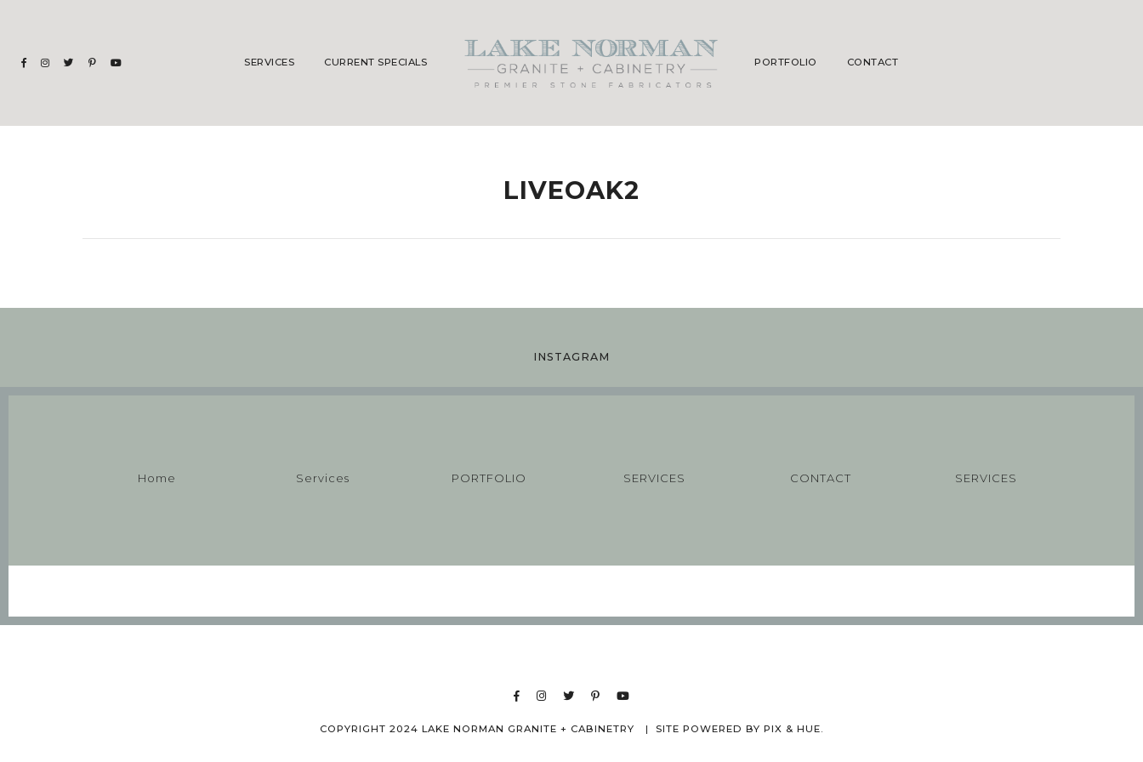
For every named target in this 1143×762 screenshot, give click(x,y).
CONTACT (873, 62)
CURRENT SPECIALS (375, 62)
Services (269, 62)
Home (157, 478)
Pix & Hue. (794, 729)
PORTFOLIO (785, 62)
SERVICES (654, 478)
